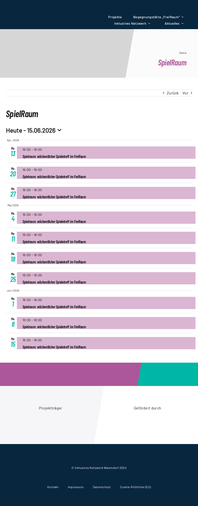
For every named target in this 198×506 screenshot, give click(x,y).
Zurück (173, 93)
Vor (185, 93)
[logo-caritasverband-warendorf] (26, 418)
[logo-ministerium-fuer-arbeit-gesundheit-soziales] (171, 422)
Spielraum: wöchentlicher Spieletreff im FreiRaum (54, 156)
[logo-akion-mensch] (123, 417)
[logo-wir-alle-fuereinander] (50, 6)
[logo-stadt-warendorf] (74, 422)
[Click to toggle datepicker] (35, 130)
